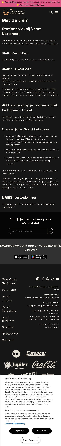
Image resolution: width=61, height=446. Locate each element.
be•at (56, 289)
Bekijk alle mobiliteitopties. (31, 5)
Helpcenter (10, 334)
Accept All (42, 431)
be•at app (9, 290)
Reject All (19, 431)
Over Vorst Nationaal (9, 281)
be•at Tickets (7, 298)
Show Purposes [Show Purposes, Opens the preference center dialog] (30, 440)
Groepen (8, 327)
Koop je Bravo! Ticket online (19, 149)
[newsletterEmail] (30, 231)
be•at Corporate (9, 308)
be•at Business (8, 319)
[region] (30, 410)
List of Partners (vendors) (15, 424)
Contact (8, 340)
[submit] (50, 231)
